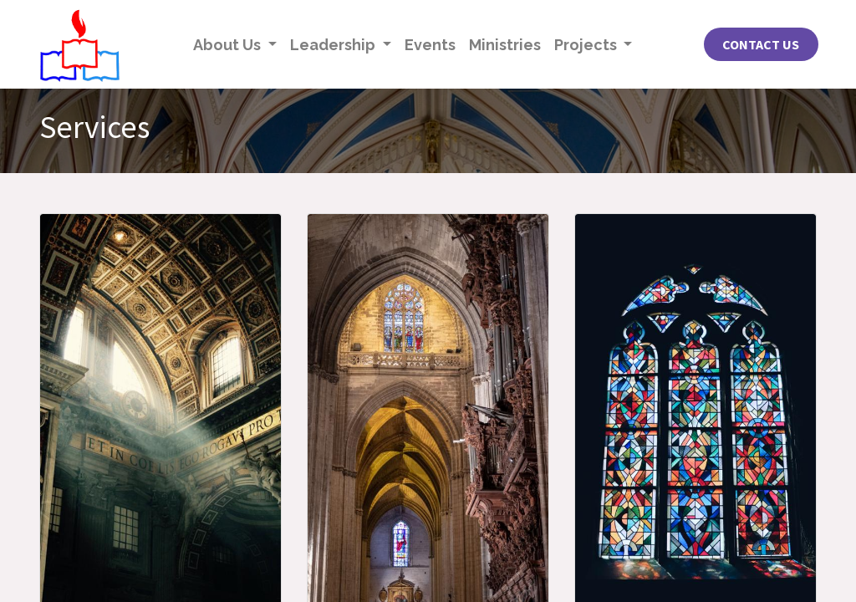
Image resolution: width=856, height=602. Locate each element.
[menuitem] (430, 45)
